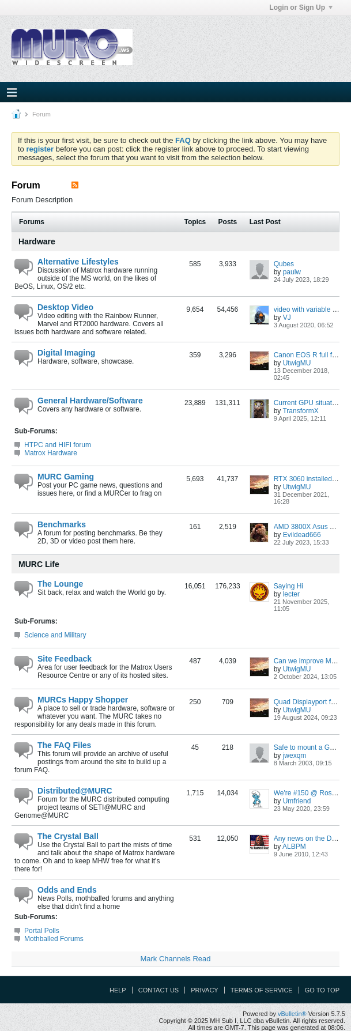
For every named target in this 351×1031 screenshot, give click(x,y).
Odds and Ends (67, 889)
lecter (291, 594)
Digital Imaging (66, 352)
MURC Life (38, 564)
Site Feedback (64, 658)
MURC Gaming (65, 476)
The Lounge (60, 583)
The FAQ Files (64, 745)
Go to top (322, 990)
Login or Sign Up (301, 7)
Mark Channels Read (175, 958)
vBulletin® (292, 1013)
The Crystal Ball (68, 836)
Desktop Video (65, 307)
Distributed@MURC (74, 790)
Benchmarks (61, 524)
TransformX (300, 411)
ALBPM (294, 847)
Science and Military (55, 635)
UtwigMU (297, 363)
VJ (287, 318)
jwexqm (295, 755)
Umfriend (297, 801)
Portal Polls (41, 931)
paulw (292, 272)
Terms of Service (262, 990)
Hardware (36, 241)
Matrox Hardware (50, 453)
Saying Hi (288, 586)
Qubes (284, 264)
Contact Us (158, 990)
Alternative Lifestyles (78, 261)
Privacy (204, 990)
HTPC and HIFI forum (57, 445)
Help (118, 990)
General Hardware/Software (90, 400)
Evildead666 (302, 535)
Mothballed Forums (54, 939)
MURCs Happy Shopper (82, 699)
